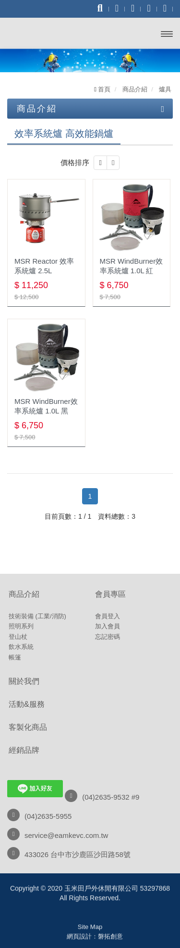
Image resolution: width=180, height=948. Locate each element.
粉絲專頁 (90, 939)
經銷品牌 (24, 750)
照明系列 (21, 626)
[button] (100, 163)
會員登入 (107, 616)
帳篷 (15, 657)
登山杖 (18, 636)
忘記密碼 (107, 636)
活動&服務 (27, 704)
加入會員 (107, 626)
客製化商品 (28, 727)
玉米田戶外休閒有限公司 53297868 (42, 32)
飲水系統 (21, 646)
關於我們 (24, 681)
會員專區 (110, 594)
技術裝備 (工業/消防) (37, 616)
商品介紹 (24, 594)
